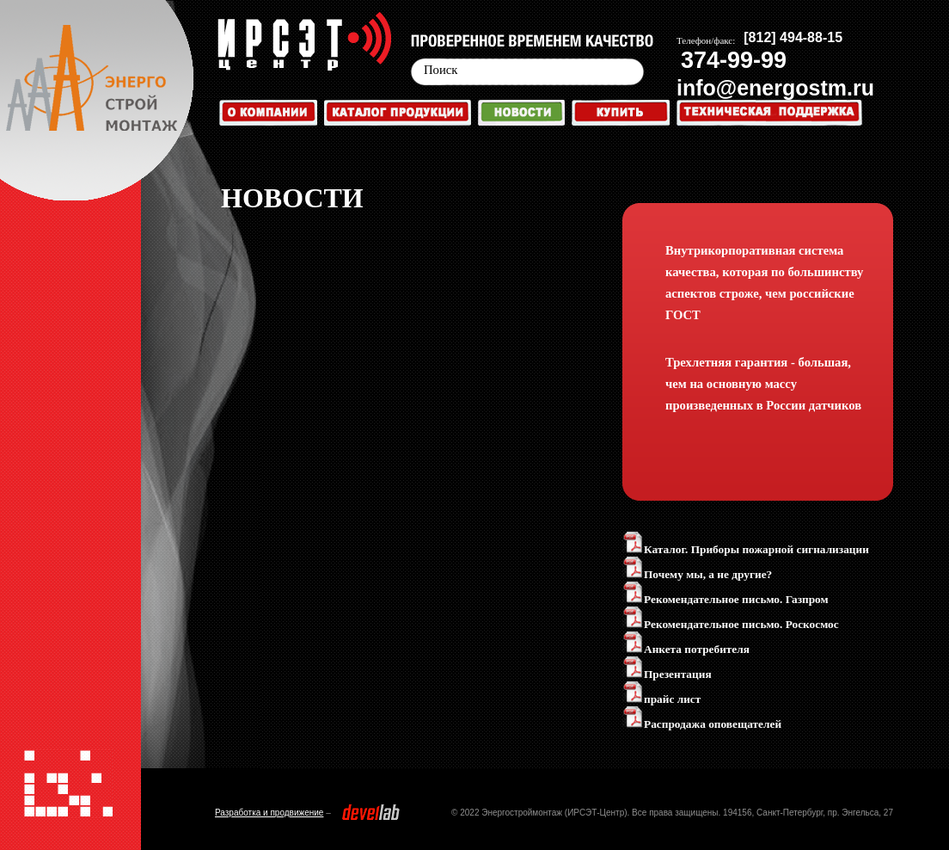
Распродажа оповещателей (701, 724)
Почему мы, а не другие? (697, 574)
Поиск (440, 70)
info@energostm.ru (775, 88)
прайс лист (661, 699)
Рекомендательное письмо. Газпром (725, 599)
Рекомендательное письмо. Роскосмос (730, 624)
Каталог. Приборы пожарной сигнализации (745, 549)
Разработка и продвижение (269, 812)
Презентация (667, 674)
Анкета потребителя (686, 649)
